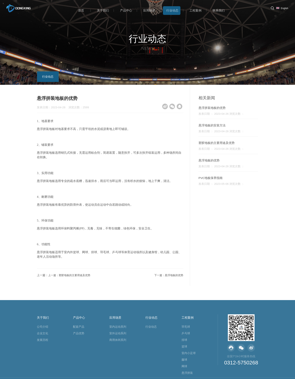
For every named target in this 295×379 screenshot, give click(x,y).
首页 (85, 9)
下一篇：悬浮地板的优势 (165, 275)
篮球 (184, 375)
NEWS (147, 48)
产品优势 (78, 362)
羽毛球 (186, 356)
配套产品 (78, 356)
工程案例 (195, 9)
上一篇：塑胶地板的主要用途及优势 (68, 275)
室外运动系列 (117, 362)
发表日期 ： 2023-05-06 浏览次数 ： (223, 183)
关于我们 (106, 9)
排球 (184, 369)
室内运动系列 (117, 356)
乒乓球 (186, 362)
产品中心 (129, 9)
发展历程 (42, 369)
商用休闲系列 (117, 369)
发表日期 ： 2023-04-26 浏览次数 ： (223, 113)
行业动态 (173, 9)
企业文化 (42, 362)
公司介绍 (42, 356)
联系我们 (217, 9)
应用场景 (151, 9)
